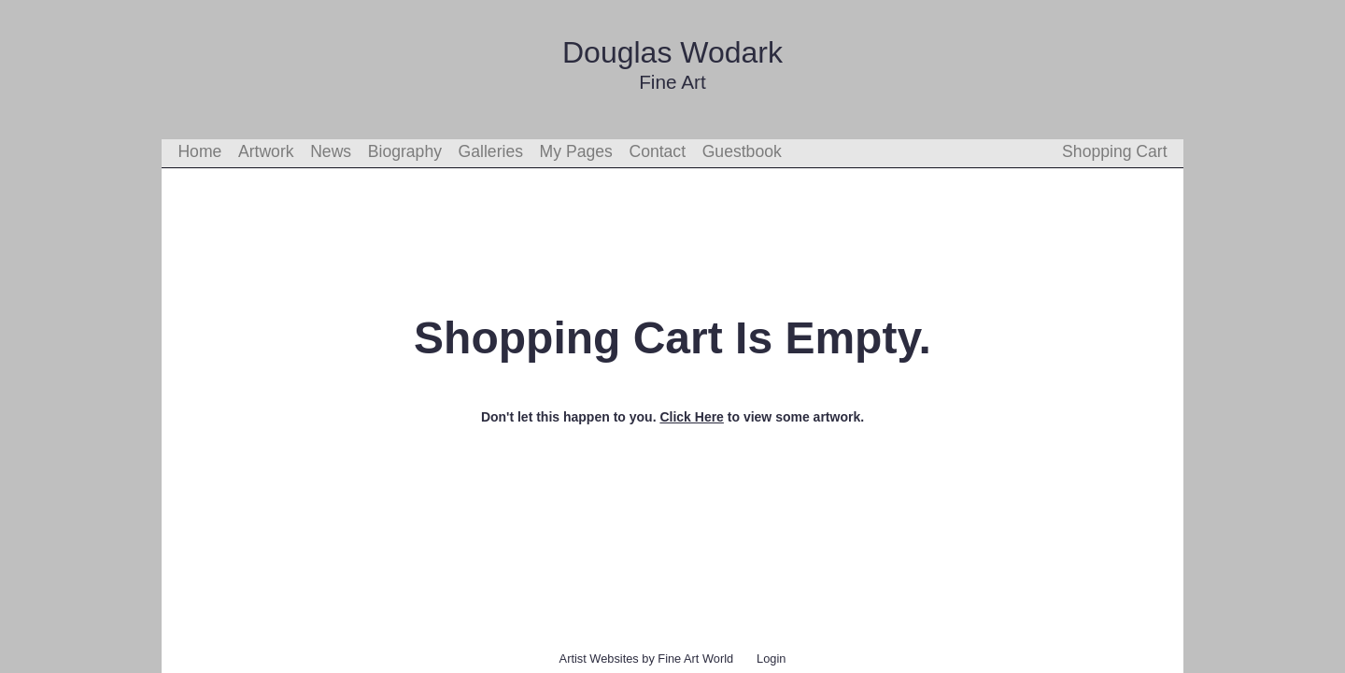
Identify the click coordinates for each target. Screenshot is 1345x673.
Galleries (491, 151)
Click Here (691, 416)
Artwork (266, 151)
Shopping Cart (1114, 151)
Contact (657, 151)
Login (771, 659)
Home (199, 151)
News (330, 151)
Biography (405, 151)
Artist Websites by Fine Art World (646, 659)
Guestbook (742, 151)
